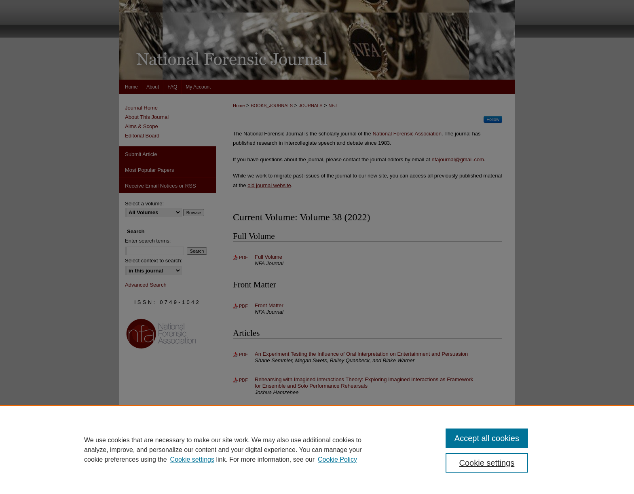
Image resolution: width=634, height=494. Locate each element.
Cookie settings (192, 459)
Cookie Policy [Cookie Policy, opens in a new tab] (337, 459)
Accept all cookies (486, 438)
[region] (317, 449)
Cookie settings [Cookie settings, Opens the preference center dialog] (487, 462)
